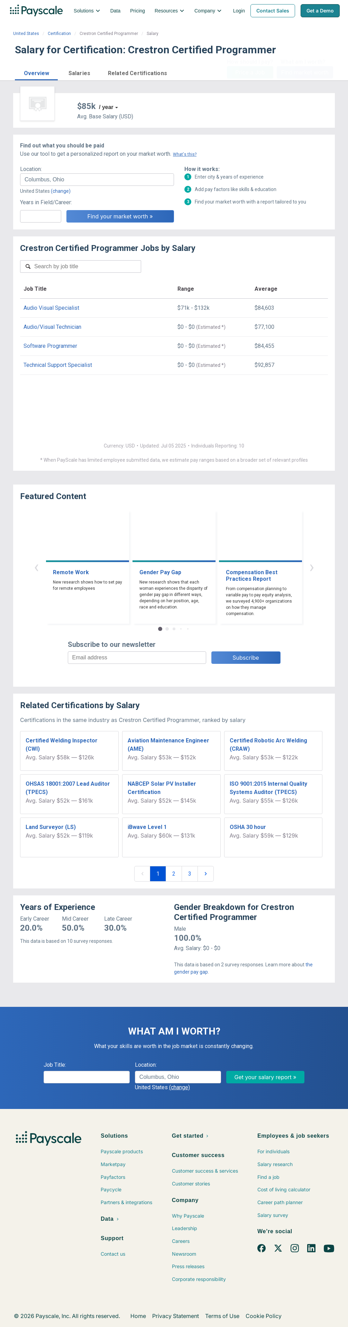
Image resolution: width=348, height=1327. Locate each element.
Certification (59, 33)
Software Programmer (50, 346)
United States (26, 33)
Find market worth (305, 72)
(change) (61, 191)
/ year (106, 107)
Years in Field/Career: (46, 202)
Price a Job (250, 72)
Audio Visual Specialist (51, 308)
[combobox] (97, 179)
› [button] (311, 567)
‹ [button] (36, 567)
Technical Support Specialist (58, 365)
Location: (31, 169)
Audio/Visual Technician (52, 327)
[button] (36, 72)
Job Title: (55, 1065)
